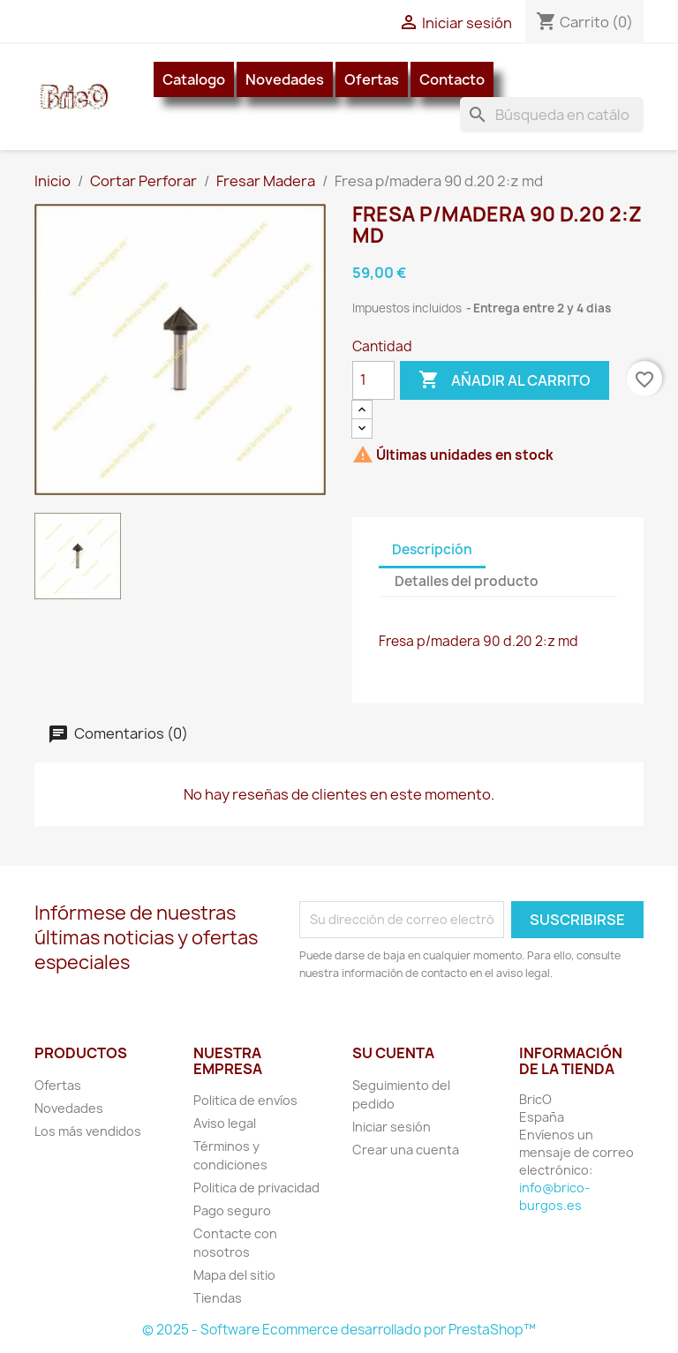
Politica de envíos (245, 1100)
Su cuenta (393, 1053)
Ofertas (371, 79)
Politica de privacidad (256, 1187)
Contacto (452, 79)
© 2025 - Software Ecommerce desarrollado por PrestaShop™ (339, 1329)
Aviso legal (224, 1123)
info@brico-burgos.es (554, 1196)
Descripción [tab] (432, 549)
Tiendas (217, 1297)
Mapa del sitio (234, 1275)
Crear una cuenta (405, 1149)
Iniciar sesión (391, 1126)
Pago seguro (232, 1210)
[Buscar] (552, 114)
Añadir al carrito (504, 380)
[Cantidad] (373, 380)
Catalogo (193, 79)
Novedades (284, 79)
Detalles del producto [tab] (467, 581)
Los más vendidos (87, 1131)
